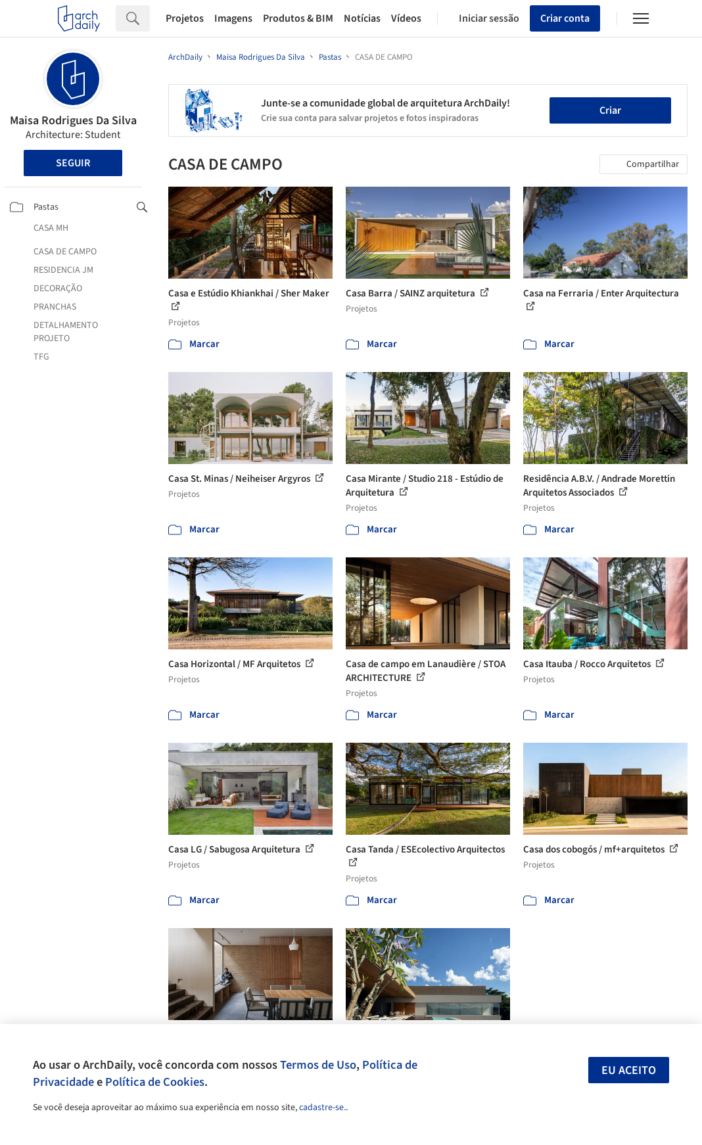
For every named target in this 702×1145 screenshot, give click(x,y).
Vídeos (406, 18)
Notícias (362, 18)
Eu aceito (628, 1070)
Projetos (185, 18)
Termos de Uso (318, 1064)
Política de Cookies (154, 1081)
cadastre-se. (322, 1107)
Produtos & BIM (298, 18)
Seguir (73, 163)
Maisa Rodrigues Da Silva (73, 120)
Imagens (233, 18)
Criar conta (565, 18)
